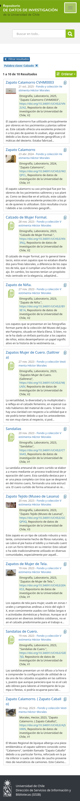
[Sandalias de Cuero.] (11, 640)
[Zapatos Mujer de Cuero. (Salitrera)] (11, 366)
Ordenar (66, 74)
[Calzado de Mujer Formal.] (11, 226)
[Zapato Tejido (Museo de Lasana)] (11, 505)
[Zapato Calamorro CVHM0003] (11, 91)
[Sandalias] (11, 437)
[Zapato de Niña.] (11, 293)
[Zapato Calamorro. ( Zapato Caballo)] (11, 712)
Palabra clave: (21, 66)
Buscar (70, 34)
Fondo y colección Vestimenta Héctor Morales (40, 88)
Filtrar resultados (16, 59)
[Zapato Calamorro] (11, 158)
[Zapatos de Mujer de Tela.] (11, 572)
